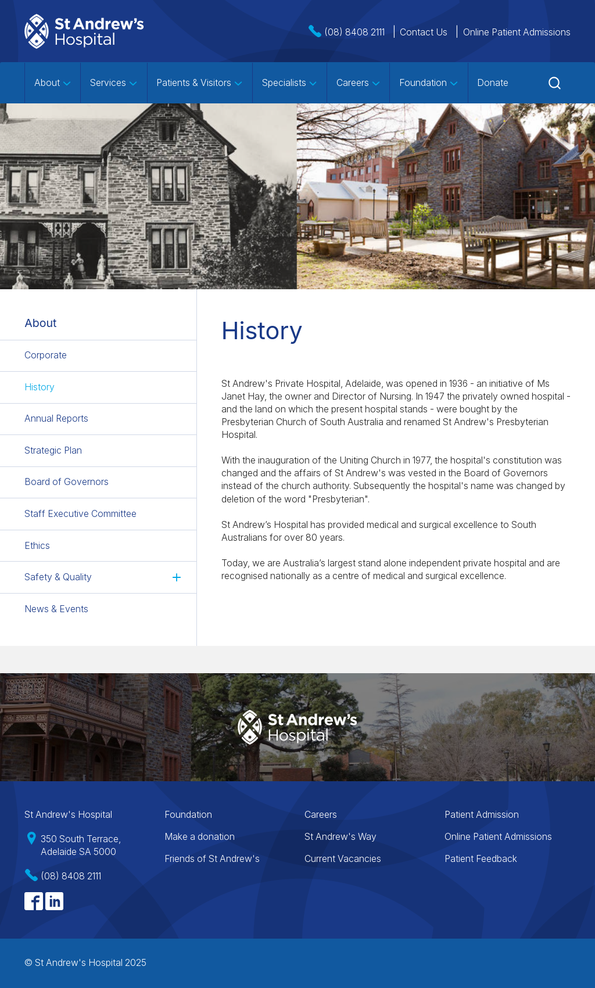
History (39, 387)
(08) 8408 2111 (354, 32)
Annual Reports (56, 419)
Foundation (428, 82)
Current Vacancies (342, 858)
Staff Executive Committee (80, 513)
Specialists (290, 82)
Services (114, 82)
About (52, 82)
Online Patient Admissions (517, 32)
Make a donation (199, 836)
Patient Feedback (481, 858)
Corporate (45, 355)
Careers (358, 82)
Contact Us (423, 32)
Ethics (37, 545)
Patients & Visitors (199, 82)
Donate (492, 82)
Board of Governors (66, 482)
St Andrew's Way (340, 836)
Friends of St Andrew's (212, 858)
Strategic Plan (53, 450)
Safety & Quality (58, 577)
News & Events (56, 609)
